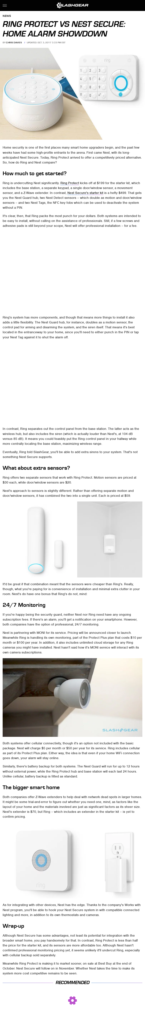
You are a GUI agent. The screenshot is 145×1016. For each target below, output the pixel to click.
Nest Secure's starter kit (85, 193)
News (7, 16)
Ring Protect (69, 183)
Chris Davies (14, 42)
